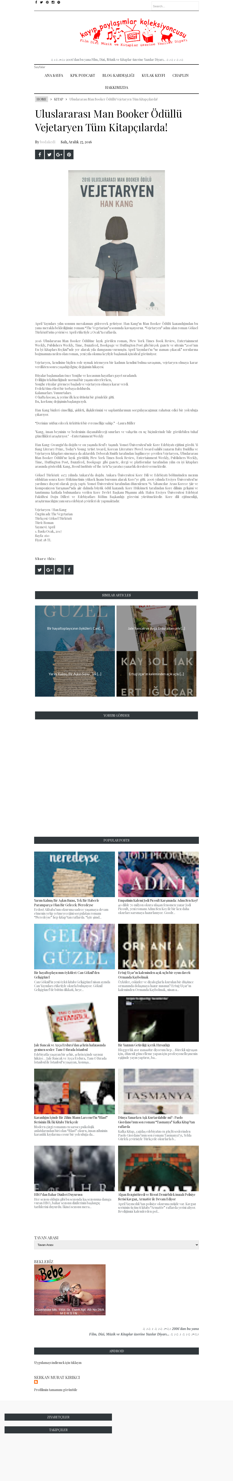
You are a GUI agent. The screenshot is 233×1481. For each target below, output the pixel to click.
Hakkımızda (116, 87)
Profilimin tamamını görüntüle (55, 1390)
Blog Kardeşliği (118, 75)
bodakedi (47, 141)
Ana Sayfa (54, 75)
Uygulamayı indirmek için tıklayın (57, 1362)
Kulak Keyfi (153, 75)
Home (41, 99)
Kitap (58, 99)
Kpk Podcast (82, 75)
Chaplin (180, 75)
